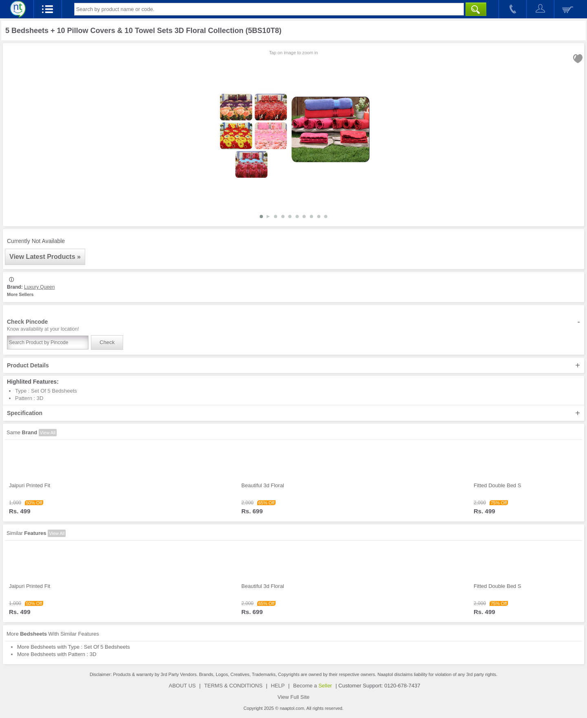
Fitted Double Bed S (497, 485)
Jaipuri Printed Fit (29, 485)
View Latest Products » (45, 256)
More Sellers (20, 294)
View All (47, 432)
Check (107, 342)
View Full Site (294, 697)
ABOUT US (182, 686)
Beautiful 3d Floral (262, 485)
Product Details (293, 365)
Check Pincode (293, 325)
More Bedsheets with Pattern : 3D (56, 654)
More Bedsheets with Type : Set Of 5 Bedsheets (73, 647)
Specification (293, 413)
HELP (278, 686)
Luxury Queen (39, 287)
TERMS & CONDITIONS (233, 686)
